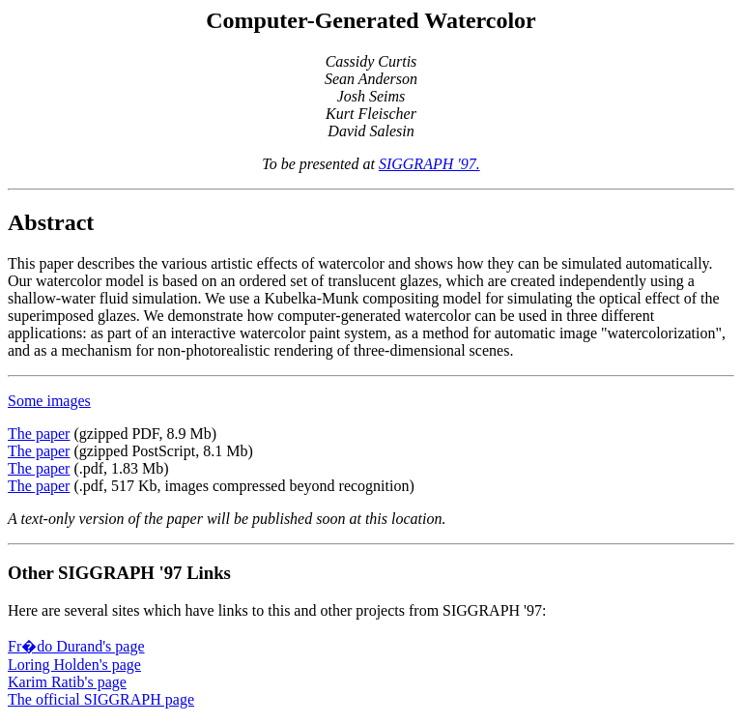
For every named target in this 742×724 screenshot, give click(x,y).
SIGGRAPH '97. (429, 164)
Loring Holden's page (74, 664)
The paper (39, 433)
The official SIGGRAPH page (101, 699)
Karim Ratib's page (67, 682)
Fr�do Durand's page (76, 646)
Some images (49, 400)
